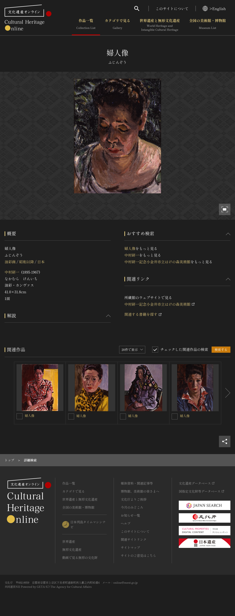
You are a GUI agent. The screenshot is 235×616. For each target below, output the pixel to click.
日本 (41, 261)
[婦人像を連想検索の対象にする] (19, 416)
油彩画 (10, 261)
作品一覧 (85, 25)
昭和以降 (26, 261)
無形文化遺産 (71, 549)
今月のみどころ (132, 507)
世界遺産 (68, 541)
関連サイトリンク (133, 539)
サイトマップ (130, 547)
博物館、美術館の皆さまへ (140, 491)
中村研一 (12, 272)
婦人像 (129, 248)
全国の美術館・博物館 (207, 25)
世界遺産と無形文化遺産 (160, 25)
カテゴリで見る (117, 25)
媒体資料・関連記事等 (137, 483)
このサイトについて (172, 8)
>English (214, 8)
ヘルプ (125, 523)
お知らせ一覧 (130, 515)
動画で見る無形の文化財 (80, 557)
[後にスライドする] (225, 393)
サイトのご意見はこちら (138, 555)
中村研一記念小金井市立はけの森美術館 (157, 261)
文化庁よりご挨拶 (133, 499)
